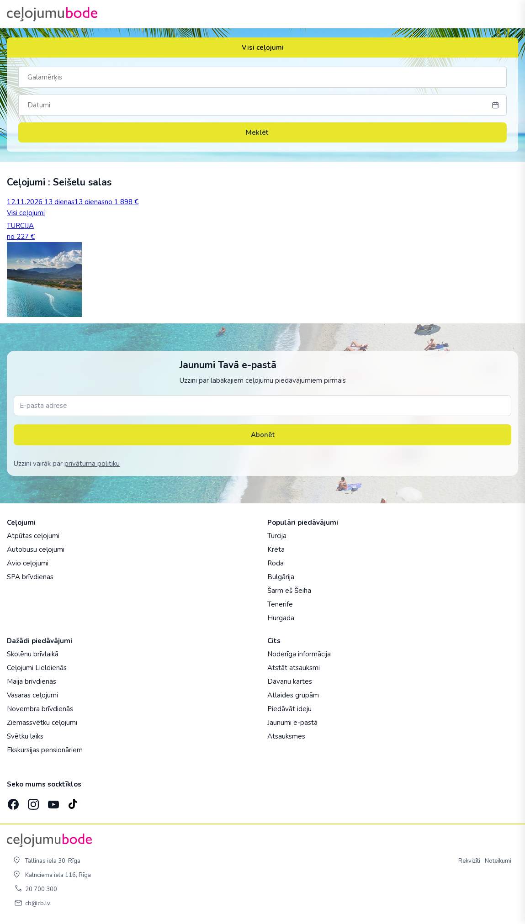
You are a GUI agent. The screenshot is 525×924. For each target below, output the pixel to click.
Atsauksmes (286, 736)
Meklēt (263, 132)
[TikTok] (72, 801)
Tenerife (280, 604)
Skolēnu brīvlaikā (32, 654)
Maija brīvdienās (31, 681)
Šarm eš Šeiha (289, 590)
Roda (275, 563)
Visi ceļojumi (263, 47)
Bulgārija (280, 576)
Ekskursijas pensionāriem (45, 750)
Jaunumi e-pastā (292, 722)
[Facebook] (12, 801)
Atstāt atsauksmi (293, 667)
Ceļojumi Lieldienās (37, 667)
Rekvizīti (469, 861)
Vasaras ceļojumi (32, 695)
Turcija (276, 535)
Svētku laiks (25, 736)
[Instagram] (32, 801)
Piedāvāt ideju (289, 708)
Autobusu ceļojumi (35, 549)
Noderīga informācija (299, 654)
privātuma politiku (92, 463)
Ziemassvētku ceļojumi (42, 722)
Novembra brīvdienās (40, 708)
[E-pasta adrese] (262, 405)
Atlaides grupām (293, 695)
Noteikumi (498, 861)
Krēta (276, 549)
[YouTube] (52, 801)
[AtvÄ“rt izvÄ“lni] (507, 14)
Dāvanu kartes (289, 681)
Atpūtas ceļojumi (33, 535)
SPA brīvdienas (30, 576)
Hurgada (280, 618)
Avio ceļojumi (27, 563)
